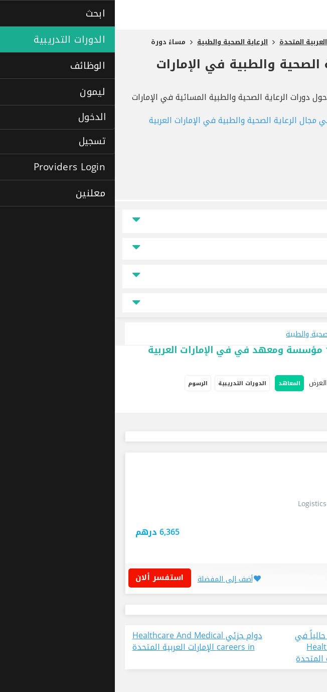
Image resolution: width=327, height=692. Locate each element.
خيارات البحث (297, 383)
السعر (301, 249)
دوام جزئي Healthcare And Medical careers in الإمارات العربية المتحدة (82, 641)
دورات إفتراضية (262, 404)
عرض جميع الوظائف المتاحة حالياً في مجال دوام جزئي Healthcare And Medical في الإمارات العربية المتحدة (244, 647)
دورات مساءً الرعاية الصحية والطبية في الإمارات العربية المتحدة (181, 72)
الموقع (300, 221)
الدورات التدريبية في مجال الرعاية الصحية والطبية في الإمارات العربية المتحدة (178, 126)
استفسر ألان (48, 577)
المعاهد (175, 383)
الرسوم (83, 383)
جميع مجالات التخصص (163, 303)
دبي (295, 523)
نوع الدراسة (294, 276)
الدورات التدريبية (127, 383)
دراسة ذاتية (305, 404)
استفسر (261, 542)
